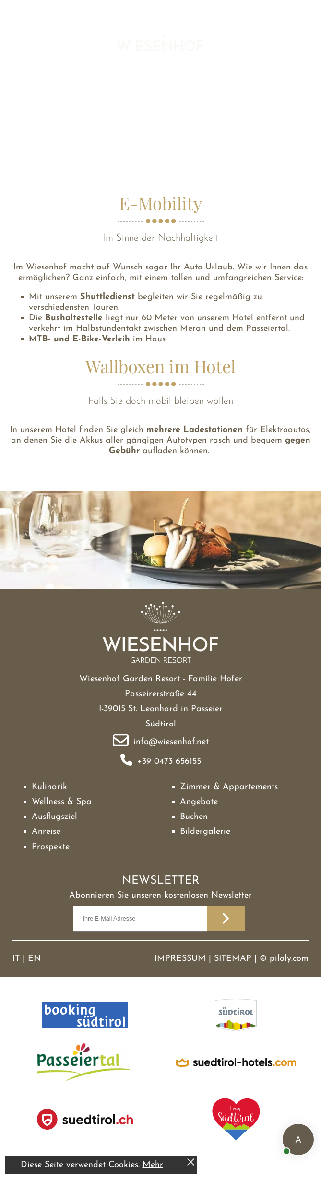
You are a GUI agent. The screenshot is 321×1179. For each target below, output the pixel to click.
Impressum (180, 958)
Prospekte (51, 847)
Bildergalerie (205, 831)
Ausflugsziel (54, 816)
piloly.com (289, 958)
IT (16, 958)
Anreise (46, 831)
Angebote (199, 801)
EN (34, 958)
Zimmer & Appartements (229, 787)
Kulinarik (49, 787)
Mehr (153, 1164)
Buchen (194, 816)
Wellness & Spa (62, 801)
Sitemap (232, 958)
